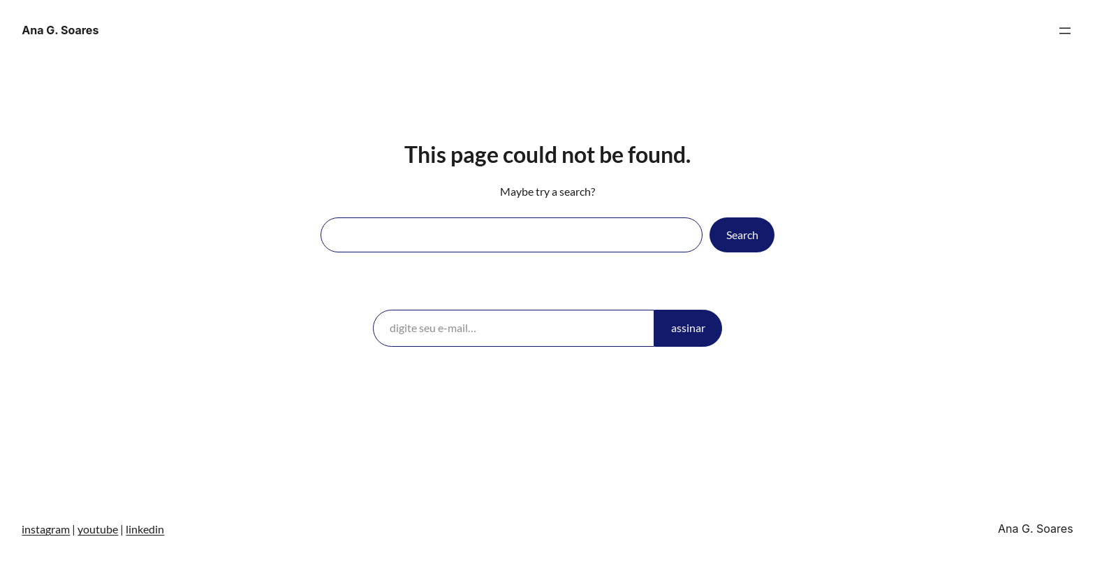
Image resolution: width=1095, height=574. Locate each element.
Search (742, 234)
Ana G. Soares (60, 30)
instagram (46, 529)
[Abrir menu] (1065, 30)
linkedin (145, 529)
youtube (98, 529)
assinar (688, 327)
